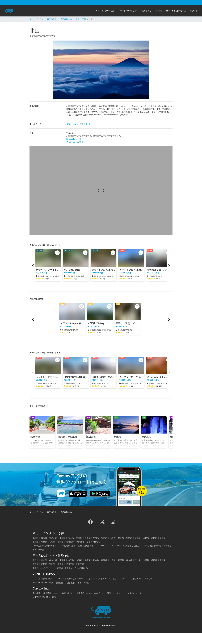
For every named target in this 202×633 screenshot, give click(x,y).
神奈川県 (53, 538)
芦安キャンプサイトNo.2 (48, 269)
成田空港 (70, 541)
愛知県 (96, 538)
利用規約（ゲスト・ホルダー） (90, 593)
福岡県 (104, 538)
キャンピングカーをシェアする (157, 545)
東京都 (44, 538)
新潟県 (60, 541)
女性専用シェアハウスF (159, 269)
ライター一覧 (83, 582)
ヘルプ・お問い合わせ (64, 593)
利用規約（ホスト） (115, 593)
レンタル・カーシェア (42, 578)
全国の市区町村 (93, 541)
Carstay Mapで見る (77, 142)
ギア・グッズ (94, 578)
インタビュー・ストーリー (140, 578)
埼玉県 (71, 538)
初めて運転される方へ (87, 545)
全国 (77, 19)
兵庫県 (87, 538)
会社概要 (36, 593)
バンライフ (59, 578)
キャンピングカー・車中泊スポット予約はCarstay (51, 19)
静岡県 (154, 538)
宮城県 (52, 541)
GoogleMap (73, 139)
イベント (106, 578)
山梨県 (146, 538)
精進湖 (117, 436)
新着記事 (60, 582)
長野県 (162, 538)
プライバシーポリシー (137, 593)
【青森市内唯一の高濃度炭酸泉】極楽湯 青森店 (103, 377)
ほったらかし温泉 (67, 436)
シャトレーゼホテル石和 (48, 377)
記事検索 (71, 582)
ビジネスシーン (120, 578)
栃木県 (129, 538)
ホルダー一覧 (38, 549)
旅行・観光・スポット (76, 578)
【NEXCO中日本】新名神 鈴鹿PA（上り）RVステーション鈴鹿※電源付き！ (75, 377)
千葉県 (62, 538)
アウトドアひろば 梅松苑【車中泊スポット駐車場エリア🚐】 (131, 269)
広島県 (35, 541)
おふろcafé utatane (157, 377)
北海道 (112, 538)
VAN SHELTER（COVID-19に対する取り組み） (120, 545)
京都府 (44, 541)
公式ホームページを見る (78, 124)
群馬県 (121, 538)
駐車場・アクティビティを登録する (72, 568)
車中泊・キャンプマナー (43, 568)
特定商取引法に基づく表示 (44, 597)
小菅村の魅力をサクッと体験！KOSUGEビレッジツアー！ (100, 323)
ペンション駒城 (72, 269)
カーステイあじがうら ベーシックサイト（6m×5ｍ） (131, 377)
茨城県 (137, 538)
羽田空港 (80, 541)
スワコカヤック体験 (70, 323)
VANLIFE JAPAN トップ (43, 582)
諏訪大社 (90, 436)
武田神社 (35, 436)
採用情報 (47, 593)
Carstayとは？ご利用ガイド (44, 545)
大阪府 (79, 538)
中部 (84, 19)
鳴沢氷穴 (146, 436)
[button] (106, 10)
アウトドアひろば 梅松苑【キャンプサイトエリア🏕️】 (103, 269)
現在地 (35, 538)
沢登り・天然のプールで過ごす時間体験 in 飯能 (128, 323)
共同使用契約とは (67, 545)
